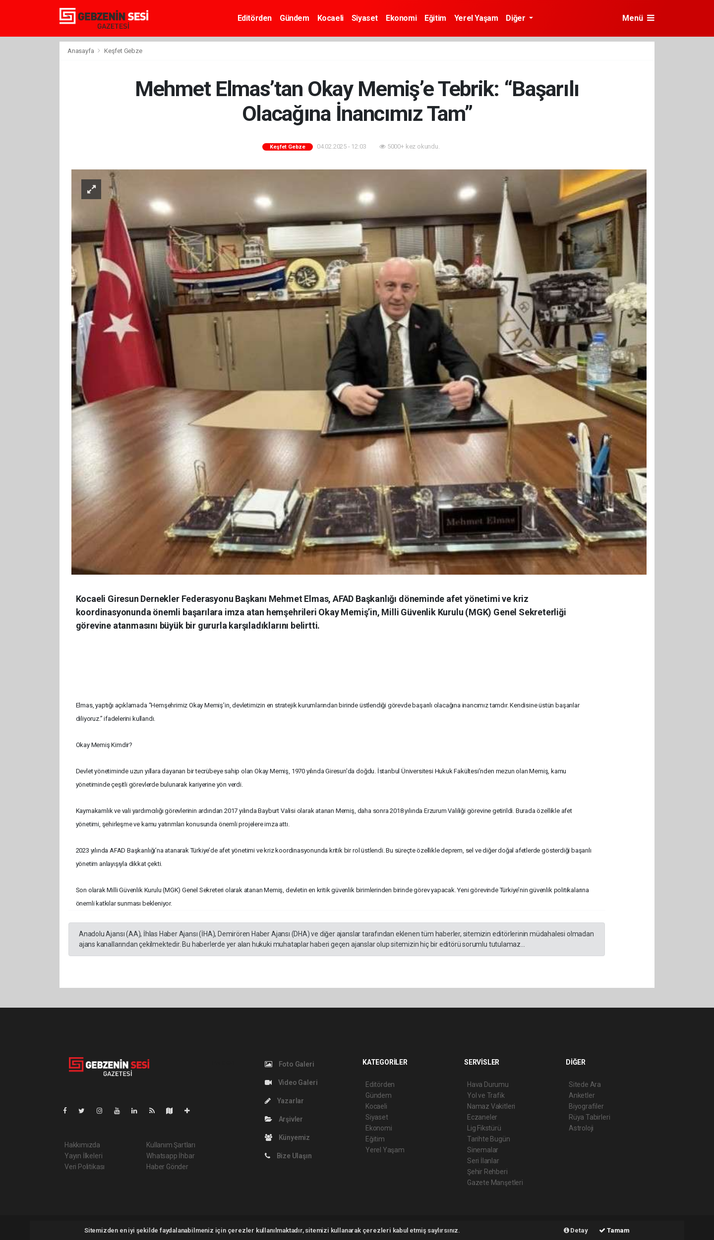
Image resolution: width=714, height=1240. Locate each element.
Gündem (294, 18)
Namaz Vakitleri (491, 1106)
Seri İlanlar (483, 1161)
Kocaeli (330, 18)
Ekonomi (401, 18)
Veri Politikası (84, 1167)
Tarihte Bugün (488, 1139)
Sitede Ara (585, 1084)
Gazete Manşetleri (495, 1182)
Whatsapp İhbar (170, 1156)
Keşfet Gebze (123, 50)
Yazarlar (284, 1101)
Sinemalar (482, 1150)
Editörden (255, 18)
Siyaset (365, 18)
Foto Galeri (289, 1064)
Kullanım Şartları (170, 1145)
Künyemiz (287, 1137)
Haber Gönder (167, 1167)
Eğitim (435, 18)
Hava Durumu (488, 1084)
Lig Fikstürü (484, 1128)
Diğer (516, 18)
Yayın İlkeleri (83, 1156)
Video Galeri (291, 1082)
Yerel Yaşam (476, 18)
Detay (576, 1230)
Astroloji (581, 1128)
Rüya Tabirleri (589, 1117)
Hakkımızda (82, 1145)
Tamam (614, 1230)
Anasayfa (81, 50)
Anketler (582, 1095)
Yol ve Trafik (486, 1095)
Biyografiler (586, 1106)
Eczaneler (482, 1117)
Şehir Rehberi (487, 1172)
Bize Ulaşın (288, 1156)
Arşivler (284, 1119)
